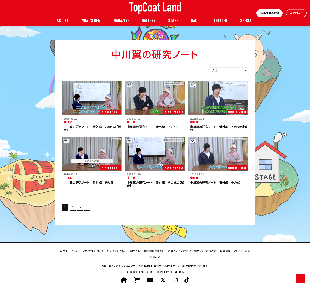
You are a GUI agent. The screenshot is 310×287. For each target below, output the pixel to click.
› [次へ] (80, 207)
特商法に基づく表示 (205, 250)
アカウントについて (93, 250)
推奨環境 (225, 250)
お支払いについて (117, 250)
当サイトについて (69, 250)
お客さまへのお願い (179, 250)
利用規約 (135, 250)
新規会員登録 (269, 13)
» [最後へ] (87, 207)
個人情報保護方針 (154, 250)
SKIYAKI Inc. (176, 271)
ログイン (296, 13)
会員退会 (155, 256)
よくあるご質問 (242, 250)
